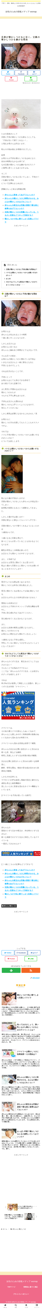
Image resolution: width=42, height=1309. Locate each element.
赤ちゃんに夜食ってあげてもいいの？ (20, 195)
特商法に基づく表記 (31, 1287)
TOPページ (11, 1287)
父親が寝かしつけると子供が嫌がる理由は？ (21, 269)
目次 (9, 265)
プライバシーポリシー (21, 1294)
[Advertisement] (21, 24)
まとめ (8, 279)
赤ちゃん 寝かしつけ (9, 906)
